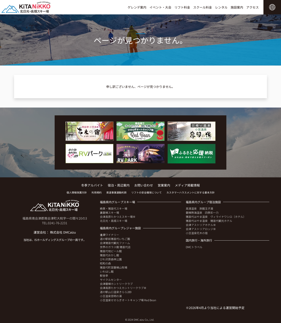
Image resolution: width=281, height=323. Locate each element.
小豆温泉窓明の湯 (111, 296)
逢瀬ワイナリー (109, 235)
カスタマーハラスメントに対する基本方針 (190, 192)
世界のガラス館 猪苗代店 (115, 247)
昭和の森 (105, 263)
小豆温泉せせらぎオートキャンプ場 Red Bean (128, 300)
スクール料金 (202, 7)
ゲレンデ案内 (137, 7)
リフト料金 (182, 7)
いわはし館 (107, 271)
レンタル (221, 7)
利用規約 (97, 192)
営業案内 (164, 185)
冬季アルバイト (92, 185)
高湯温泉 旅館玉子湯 (199, 208)
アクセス (252, 7)
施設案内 (237, 7)
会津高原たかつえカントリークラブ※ (123, 288)
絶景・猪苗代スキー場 (113, 208)
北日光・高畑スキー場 (113, 221)
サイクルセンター (111, 280)
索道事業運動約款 (116, 192)
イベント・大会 (160, 7)
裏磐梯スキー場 (109, 212)
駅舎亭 (104, 275)
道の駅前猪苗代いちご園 (115, 239)
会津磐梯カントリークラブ (116, 284)
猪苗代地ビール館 (111, 251)
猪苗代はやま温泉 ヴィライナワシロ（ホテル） (216, 217)
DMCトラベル (194, 247)
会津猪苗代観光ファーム (115, 243)
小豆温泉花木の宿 (197, 233)
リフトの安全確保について (146, 192)
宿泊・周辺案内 (119, 185)
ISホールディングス (46, 240)
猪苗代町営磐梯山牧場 (113, 267)
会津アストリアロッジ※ (201, 229)
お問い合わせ (143, 185)
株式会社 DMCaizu (63, 232)
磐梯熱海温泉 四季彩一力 (202, 212)
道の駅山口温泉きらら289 (115, 292)
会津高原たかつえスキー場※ (117, 217)
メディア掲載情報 (187, 185)
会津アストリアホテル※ (201, 225)
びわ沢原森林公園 (111, 259)
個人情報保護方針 (77, 192)
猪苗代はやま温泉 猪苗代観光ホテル (209, 221)
